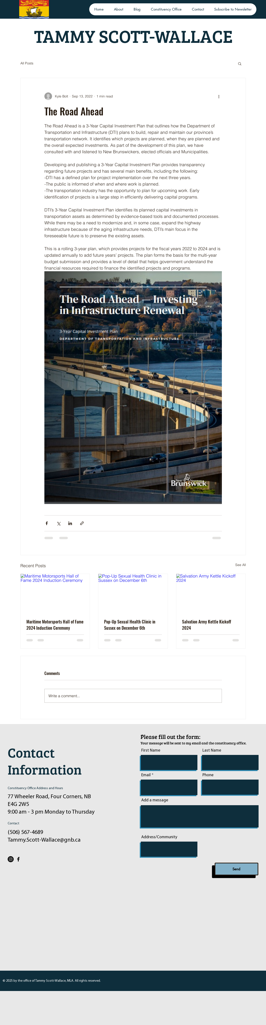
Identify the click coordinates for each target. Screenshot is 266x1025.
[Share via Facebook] (46, 523)
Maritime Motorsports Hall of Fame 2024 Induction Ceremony (54, 624)
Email (146, 775)
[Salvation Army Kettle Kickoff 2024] (211, 593)
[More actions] (219, 96)
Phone (207, 775)
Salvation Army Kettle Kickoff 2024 (206, 624)
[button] (239, 63)
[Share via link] (82, 523)
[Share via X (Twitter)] (58, 523)
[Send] (236, 869)
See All (240, 565)
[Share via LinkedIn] (70, 523)
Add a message (154, 800)
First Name (150, 750)
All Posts (26, 63)
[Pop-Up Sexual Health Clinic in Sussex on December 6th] (133, 593)
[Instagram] (11, 859)
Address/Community (159, 837)
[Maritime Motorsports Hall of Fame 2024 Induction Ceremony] (55, 593)
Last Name (211, 750)
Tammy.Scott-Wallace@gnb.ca (44, 840)
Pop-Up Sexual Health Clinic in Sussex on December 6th (129, 624)
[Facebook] (18, 859)
